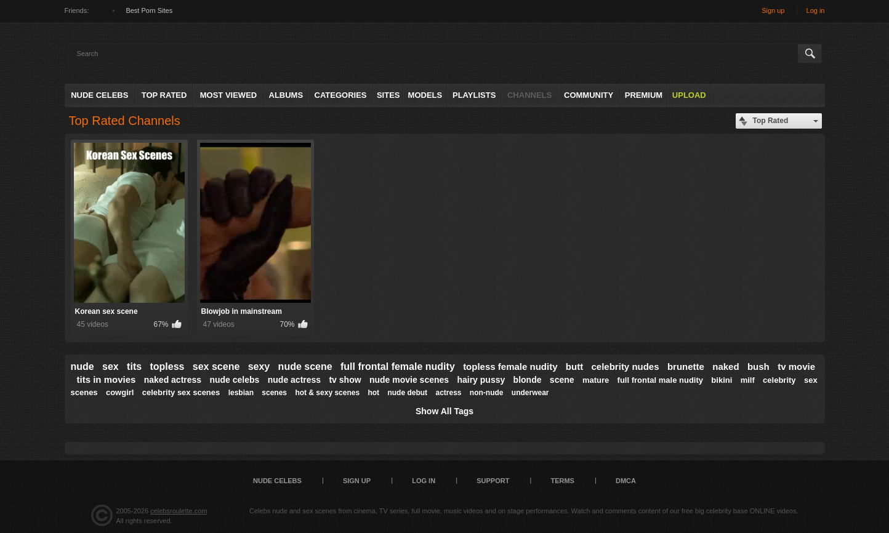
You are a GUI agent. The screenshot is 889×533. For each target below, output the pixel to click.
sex (110, 366)
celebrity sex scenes (181, 392)
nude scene (305, 366)
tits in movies (106, 379)
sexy (259, 366)
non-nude (487, 392)
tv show (345, 380)
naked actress (172, 380)
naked (725, 366)
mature (595, 380)
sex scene (216, 366)
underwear (530, 392)
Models (425, 95)
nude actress (294, 380)
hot (373, 392)
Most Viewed (228, 95)
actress (448, 392)
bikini (721, 380)
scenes (274, 392)
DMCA (626, 480)
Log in (816, 10)
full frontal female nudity (397, 366)
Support (493, 480)
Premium (643, 95)
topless (167, 366)
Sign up (773, 10)
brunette (685, 366)
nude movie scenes (409, 380)
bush (758, 366)
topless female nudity (510, 366)
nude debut (407, 392)
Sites (388, 95)
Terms (562, 480)
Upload (689, 95)
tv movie (796, 366)
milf (748, 380)
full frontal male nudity (660, 380)
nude (82, 366)
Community (588, 95)
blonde (527, 380)
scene (562, 380)
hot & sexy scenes (327, 392)
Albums (286, 95)
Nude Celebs (99, 95)
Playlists (474, 95)
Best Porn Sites (149, 10)
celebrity (779, 380)
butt (574, 366)
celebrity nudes (625, 366)
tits (134, 366)
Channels (529, 95)
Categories (341, 95)
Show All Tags (444, 411)
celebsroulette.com (178, 511)
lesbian (241, 392)
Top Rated (164, 95)
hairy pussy (481, 380)
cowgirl (120, 392)
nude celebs (234, 380)
